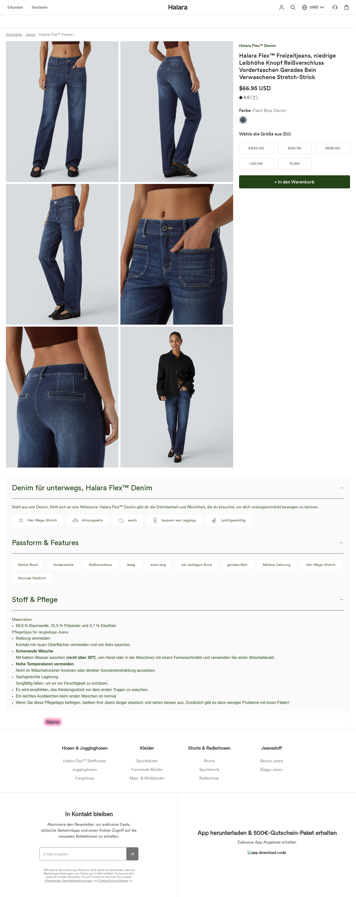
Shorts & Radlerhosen (209, 748)
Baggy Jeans (271, 769)
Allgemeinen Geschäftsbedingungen (68, 880)
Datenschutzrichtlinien (114, 880)
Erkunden (15, 7)
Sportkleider (147, 761)
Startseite (39, 7)
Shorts (209, 761)
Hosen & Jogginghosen (85, 748)
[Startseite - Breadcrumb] (15, 34)
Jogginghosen (84, 769)
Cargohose (84, 778)
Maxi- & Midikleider (147, 778)
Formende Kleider (147, 769)
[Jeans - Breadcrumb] (32, 34)
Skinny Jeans (271, 761)
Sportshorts (209, 769)
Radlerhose (209, 778)
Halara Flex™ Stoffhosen (84, 761)
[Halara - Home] (178, 7)
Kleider (147, 748)
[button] (292, 7)
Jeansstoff (271, 748)
